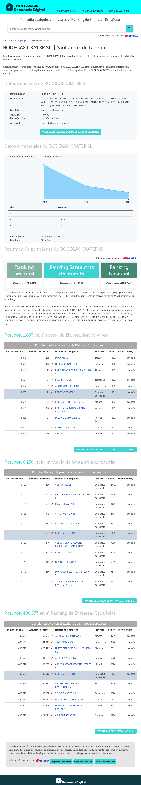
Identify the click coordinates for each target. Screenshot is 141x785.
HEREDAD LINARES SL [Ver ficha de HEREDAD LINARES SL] (66, 363)
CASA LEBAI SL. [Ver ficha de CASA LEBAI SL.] (63, 433)
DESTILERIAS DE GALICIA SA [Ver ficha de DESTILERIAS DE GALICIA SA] (69, 699)
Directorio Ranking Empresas (16, 40)
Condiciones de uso (83, 761)
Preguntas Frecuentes (61, 761)
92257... (45, 115)
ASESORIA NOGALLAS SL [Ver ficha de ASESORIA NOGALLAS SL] (67, 657)
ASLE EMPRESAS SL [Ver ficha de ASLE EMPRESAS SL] (65, 715)
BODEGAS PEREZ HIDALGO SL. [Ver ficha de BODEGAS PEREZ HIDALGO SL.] (70, 401)
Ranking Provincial (92, 11)
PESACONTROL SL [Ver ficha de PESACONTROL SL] (64, 552)
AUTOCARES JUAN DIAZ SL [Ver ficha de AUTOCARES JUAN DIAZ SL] (68, 635)
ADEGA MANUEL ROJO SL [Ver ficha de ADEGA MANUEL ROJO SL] (68, 386)
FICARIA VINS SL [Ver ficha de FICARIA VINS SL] (63, 379)
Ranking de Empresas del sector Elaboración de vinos (105, 450)
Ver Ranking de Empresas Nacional (115, 731)
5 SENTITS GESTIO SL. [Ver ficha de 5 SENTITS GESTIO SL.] (66, 693)
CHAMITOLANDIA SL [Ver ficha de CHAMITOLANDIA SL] (65, 513)
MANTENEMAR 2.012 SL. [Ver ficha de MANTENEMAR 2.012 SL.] (67, 504)
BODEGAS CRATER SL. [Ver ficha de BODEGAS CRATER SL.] (66, 392)
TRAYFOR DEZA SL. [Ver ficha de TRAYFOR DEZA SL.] (64, 641)
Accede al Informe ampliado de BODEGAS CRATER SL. (70, 132)
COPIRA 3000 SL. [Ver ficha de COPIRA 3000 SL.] (63, 484)
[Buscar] (129, 28)
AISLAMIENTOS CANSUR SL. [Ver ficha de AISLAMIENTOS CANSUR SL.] (69, 523)
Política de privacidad (105, 761)
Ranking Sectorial (119, 11)
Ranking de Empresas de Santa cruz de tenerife (109, 601)
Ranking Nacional (66, 11)
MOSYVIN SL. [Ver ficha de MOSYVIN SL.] (62, 357)
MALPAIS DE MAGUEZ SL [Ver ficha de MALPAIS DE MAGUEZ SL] (67, 417)
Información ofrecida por (118, 36)
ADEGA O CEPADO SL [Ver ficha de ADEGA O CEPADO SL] (65, 427)
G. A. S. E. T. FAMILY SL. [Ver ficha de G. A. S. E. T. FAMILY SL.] (66, 562)
